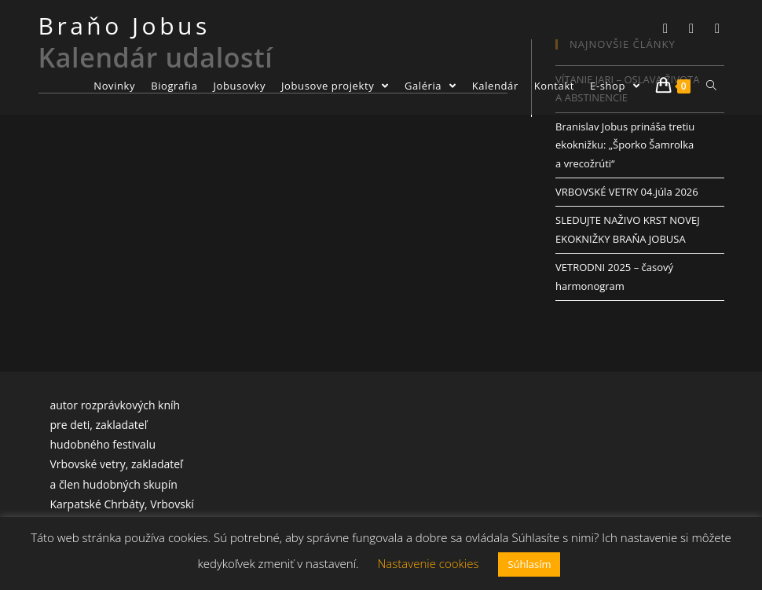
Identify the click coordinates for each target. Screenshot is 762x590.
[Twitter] (666, 28)
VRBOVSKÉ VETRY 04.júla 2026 (626, 192)
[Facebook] (692, 28)
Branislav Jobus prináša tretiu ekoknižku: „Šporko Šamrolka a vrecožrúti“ (624, 144)
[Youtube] (718, 28)
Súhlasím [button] (529, 564)
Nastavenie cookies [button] (428, 563)
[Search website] (711, 86)
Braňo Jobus (124, 25)
